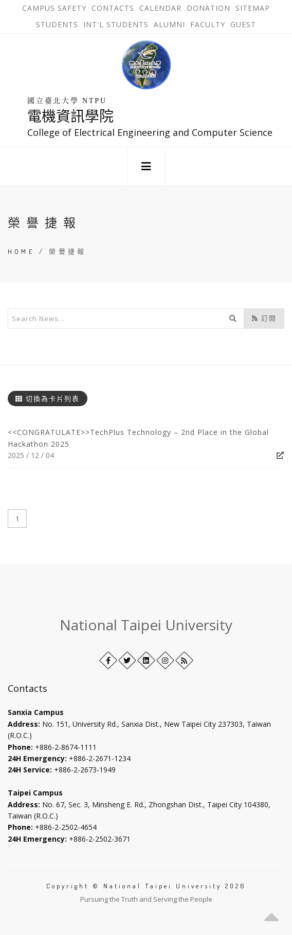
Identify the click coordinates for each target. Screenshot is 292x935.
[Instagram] (165, 660)
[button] (146, 166)
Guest (243, 24)
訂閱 (264, 318)
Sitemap (252, 8)
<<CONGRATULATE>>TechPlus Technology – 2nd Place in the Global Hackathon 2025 (138, 437)
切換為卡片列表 (47, 398)
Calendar (160, 8)
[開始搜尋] (233, 318)
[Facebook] (108, 660)
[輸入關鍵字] (126, 318)
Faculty (207, 24)
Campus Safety (54, 8)
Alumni (169, 24)
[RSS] (184, 660)
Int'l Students (116, 24)
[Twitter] (127, 660)
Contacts (114, 8)
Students (57, 24)
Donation (210, 8)
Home (21, 251)
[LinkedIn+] (146, 660)
